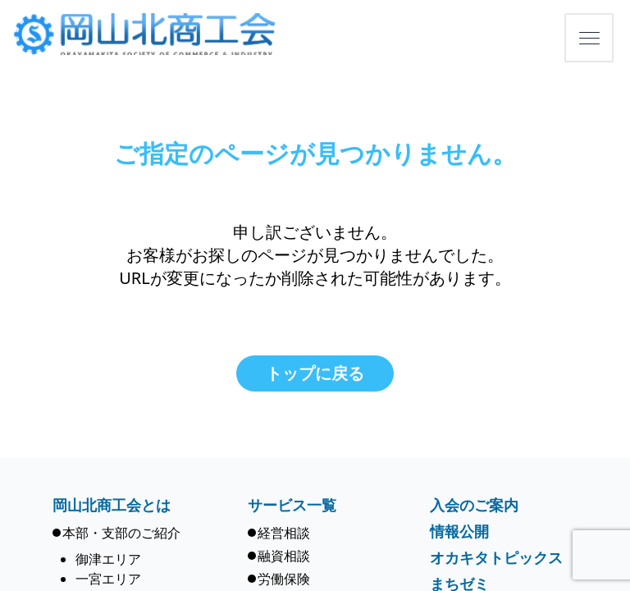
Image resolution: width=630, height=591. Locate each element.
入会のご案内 (474, 505)
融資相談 (284, 556)
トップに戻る (315, 373)
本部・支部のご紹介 (121, 533)
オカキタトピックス (496, 557)
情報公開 (459, 531)
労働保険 (284, 579)
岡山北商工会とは (111, 505)
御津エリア (108, 559)
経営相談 (284, 533)
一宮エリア (108, 579)
